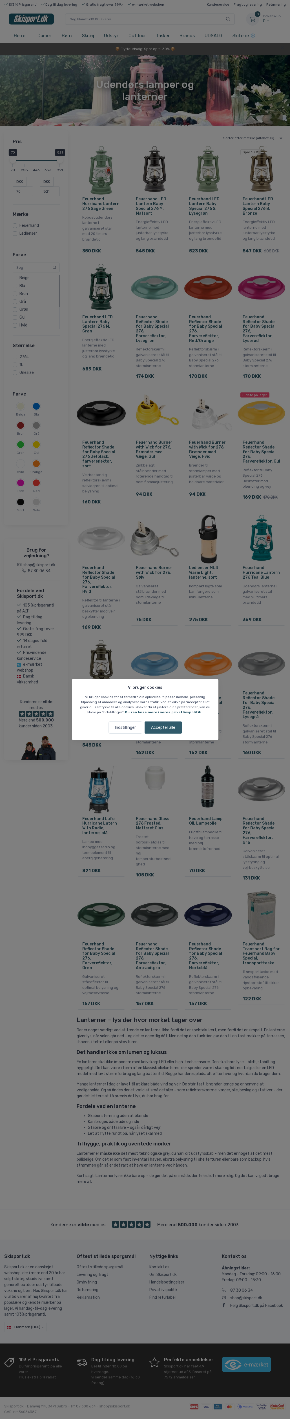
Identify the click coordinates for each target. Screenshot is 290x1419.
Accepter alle (163, 727)
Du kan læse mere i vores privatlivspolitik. (163, 712)
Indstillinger (125, 727)
